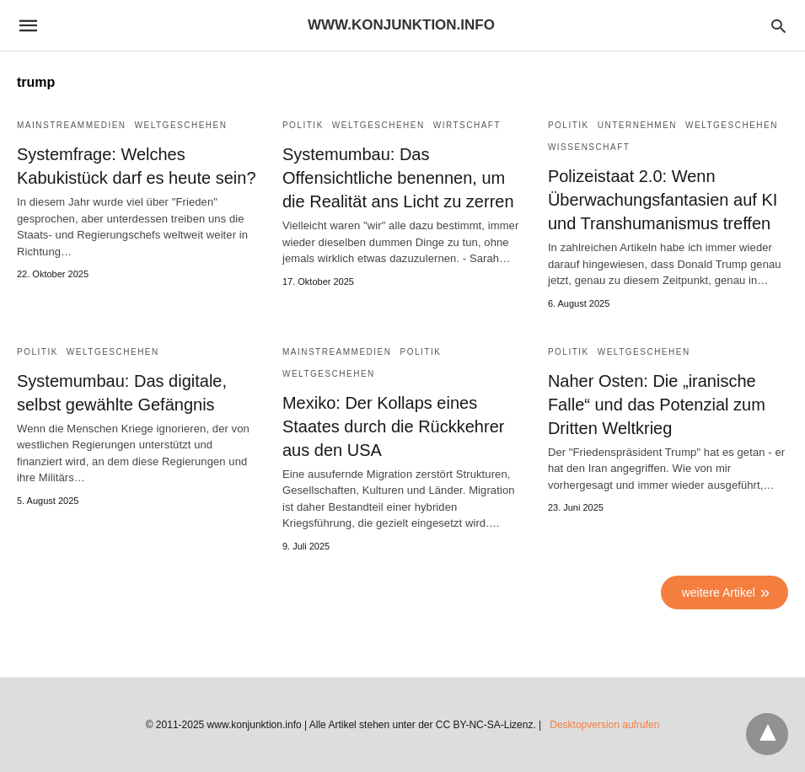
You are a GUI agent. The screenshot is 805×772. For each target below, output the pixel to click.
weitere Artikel (718, 592)
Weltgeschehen (181, 125)
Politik (303, 125)
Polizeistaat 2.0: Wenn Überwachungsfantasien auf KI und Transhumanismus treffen (662, 200)
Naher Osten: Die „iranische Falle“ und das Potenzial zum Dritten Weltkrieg (656, 404)
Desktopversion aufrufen (604, 725)
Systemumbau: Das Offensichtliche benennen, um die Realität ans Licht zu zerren (398, 178)
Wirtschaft (467, 125)
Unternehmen (637, 125)
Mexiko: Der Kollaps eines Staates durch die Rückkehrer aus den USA (393, 426)
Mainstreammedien (71, 125)
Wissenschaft (589, 147)
